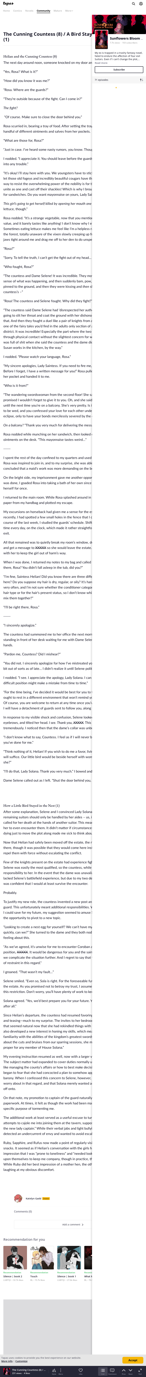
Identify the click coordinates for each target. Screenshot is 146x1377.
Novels (29, 10)
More (69, 10)
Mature (58, 10)
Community (43, 10)
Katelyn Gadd (33, 1198)
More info (7, 1361)
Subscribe (119, 69)
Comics (17, 10)
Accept (132, 1360)
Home (6, 10)
